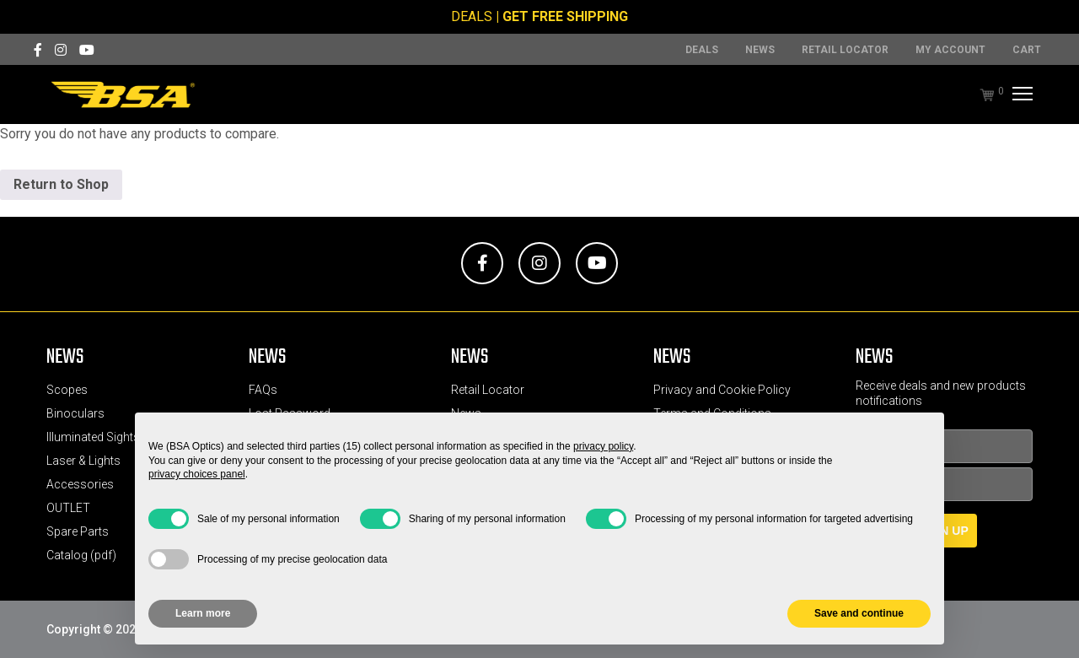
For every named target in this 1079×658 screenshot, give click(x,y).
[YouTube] (86, 50)
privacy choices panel (196, 474)
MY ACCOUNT (950, 50)
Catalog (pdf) (81, 555)
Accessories (80, 484)
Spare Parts (77, 531)
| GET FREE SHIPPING (562, 16)
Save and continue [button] (859, 613)
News (760, 50)
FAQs (263, 389)
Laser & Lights (83, 460)
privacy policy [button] (603, 446)
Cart (1026, 50)
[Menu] (1020, 94)
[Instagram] (61, 50)
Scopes (67, 389)
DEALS (471, 16)
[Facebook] (38, 50)
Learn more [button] (202, 613)
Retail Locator (845, 50)
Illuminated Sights (93, 437)
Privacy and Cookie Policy (722, 389)
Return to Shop (61, 184)
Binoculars (75, 413)
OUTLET (68, 508)
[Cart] (979, 94)
